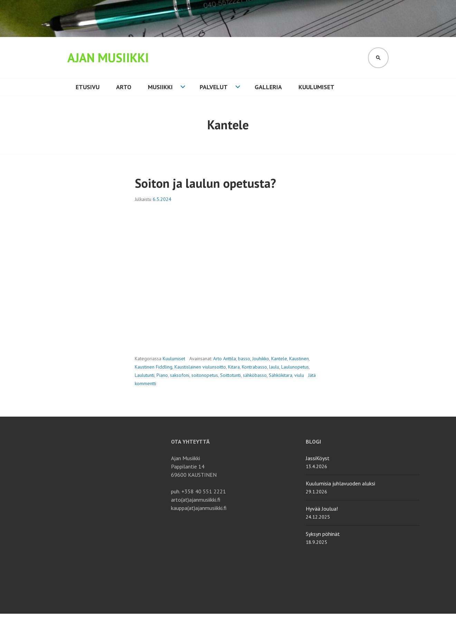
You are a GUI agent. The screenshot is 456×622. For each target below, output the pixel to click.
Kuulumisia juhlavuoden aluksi (340, 483)
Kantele (279, 358)
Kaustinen (299, 358)
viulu (299, 375)
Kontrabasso (254, 367)
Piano (162, 375)
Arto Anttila (224, 358)
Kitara (234, 367)
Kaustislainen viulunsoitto (200, 367)
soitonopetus (204, 375)
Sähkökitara (280, 375)
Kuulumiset (316, 87)
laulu (274, 367)
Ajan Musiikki (108, 57)
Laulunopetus (295, 367)
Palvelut (214, 87)
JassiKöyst (318, 458)
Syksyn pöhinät (323, 533)
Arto (123, 87)
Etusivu (87, 87)
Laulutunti (144, 375)
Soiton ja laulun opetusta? (205, 183)
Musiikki (160, 87)
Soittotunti (230, 375)
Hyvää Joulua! (322, 508)
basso (244, 358)
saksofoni (179, 375)
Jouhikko (260, 358)
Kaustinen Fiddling (153, 367)
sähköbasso (255, 375)
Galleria (268, 87)
